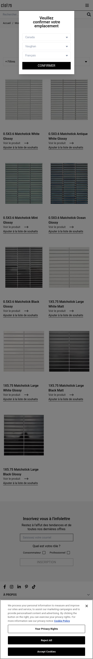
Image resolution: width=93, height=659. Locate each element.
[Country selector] (46, 37)
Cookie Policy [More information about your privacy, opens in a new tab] (62, 620)
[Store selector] (46, 46)
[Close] (86, 606)
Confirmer (46, 65)
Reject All (46, 640)
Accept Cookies (46, 651)
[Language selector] (46, 55)
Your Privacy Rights (46, 629)
